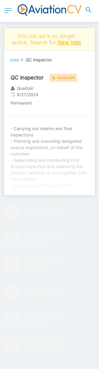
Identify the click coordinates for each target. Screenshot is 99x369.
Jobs (14, 59)
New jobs (69, 42)
